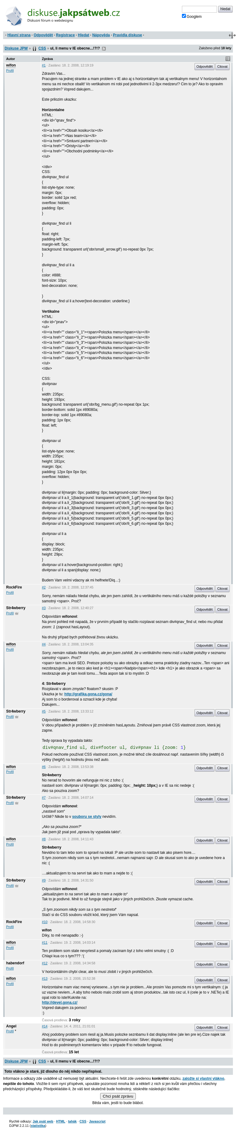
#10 (45, 922)
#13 (45, 978)
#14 (45, 1026)
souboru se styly (86, 816)
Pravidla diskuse (127, 35)
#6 (44, 767)
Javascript (97, 1121)
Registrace (65, 35)
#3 (44, 608)
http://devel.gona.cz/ (59, 1002)
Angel (11, 1026)
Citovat (222, 66)
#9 (44, 880)
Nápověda (101, 35)
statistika (38, 1125)
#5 (44, 711)
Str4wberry (16, 608)
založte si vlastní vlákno (203, 1078)
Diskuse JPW (16, 48)
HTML (60, 1121)
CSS (42, 48)
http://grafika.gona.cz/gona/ (88, 694)
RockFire (14, 587)
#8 (44, 839)
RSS (104, 48)
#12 (45, 963)
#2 (44, 587)
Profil (10, 70)
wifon (11, 65)
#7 (44, 797)
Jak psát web (43, 1121)
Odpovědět (43, 35)
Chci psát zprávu (118, 1096)
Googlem (192, 16)
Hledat (83, 35)
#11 (45, 942)
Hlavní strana (18, 35)
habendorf (15, 963)
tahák (72, 1121)
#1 (44, 65)
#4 (44, 644)
